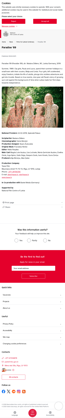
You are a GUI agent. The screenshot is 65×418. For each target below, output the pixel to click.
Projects (6, 301)
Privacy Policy (8, 324)
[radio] (18, 240)
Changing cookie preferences (14, 343)
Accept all (45, 21)
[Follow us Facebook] (3, 391)
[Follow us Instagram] (18, 391)
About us (6, 308)
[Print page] (32, 202)
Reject (13, 21)
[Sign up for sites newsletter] (33, 276)
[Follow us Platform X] (8, 391)
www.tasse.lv (7, 177)
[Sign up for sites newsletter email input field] (33, 268)
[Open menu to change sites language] (15, 414)
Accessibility (7, 330)
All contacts (13, 377)
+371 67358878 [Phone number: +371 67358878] (11, 358)
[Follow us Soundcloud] (13, 391)
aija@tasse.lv (24, 174)
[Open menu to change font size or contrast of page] (50, 414)
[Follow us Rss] (24, 391)
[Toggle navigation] (32, 413)
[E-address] (6, 370)
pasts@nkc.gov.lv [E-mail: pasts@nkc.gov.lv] (11, 362)
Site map (6, 337)
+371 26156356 (14, 172)
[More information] (13, 370)
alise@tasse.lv (13, 174)
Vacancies (7, 295)
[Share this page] (32, 207)
